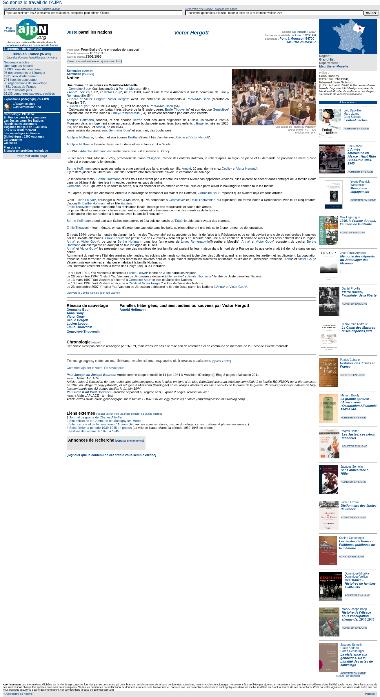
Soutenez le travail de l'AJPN (33, 2)
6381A (312, 31)
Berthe (137, 120)
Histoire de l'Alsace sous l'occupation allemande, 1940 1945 (358, 616)
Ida (69, 127)
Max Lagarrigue (350, 217)
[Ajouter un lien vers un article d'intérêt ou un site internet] (129, 413)
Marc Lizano (351, 113)
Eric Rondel (355, 146)
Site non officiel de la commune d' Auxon (98, 424)
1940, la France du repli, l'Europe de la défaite (358, 222)
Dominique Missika (357, 573)
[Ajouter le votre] (221, 361)
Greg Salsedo (352, 116)
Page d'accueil (9, 29)
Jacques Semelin (352, 466)
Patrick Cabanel (350, 359)
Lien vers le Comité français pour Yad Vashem (93, 292)
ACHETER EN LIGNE (356, 128)
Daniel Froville (351, 288)
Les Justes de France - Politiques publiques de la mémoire (357, 544)
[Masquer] (87, 74)
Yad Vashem (299, 31)
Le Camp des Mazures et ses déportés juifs (358, 329)
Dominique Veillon (356, 576)
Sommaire (74, 70)
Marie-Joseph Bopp (354, 609)
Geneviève (220, 109)
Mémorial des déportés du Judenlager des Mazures (357, 260)
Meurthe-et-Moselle (333, 66)
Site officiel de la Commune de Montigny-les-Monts (105, 420)
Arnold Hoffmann (132, 309)
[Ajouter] (96, 342)
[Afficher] (86, 70)
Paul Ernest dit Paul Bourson (89, 392)
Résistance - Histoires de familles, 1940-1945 (361, 583)
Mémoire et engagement (359, 189)
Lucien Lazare (350, 502)
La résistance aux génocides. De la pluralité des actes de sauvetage (356, 660)
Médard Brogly (350, 395)
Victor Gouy (112, 92)
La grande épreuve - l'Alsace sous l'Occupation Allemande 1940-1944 (359, 404)
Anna (72, 92)
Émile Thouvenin (177, 109)
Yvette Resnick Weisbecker (360, 183)
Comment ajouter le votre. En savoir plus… (97, 367)
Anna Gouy (75, 313)
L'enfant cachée (355, 120)
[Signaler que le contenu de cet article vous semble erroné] (111, 455)
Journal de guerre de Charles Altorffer (95, 417)
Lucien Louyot (79, 106)
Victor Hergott (94, 99)
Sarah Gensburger (352, 651)
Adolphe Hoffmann (80, 120)
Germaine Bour (79, 88)
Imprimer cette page (32, 156)
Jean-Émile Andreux (353, 253)
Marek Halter (350, 431)
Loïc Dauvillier (352, 110)
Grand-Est (326, 59)
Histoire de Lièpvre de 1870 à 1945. (94, 431)
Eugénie (202, 123)
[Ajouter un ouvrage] (348, 675)
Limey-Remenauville (125, 113)
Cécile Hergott (77, 320)
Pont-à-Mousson (130, 88)
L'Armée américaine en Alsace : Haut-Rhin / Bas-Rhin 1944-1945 (362, 156)
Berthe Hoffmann (79, 168)
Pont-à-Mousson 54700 (296, 38)
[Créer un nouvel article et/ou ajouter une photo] (94, 61)
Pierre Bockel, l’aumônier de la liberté (359, 293)
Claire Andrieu (349, 648)
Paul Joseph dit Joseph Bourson (91, 374)
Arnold (100, 127)
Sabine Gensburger (351, 537)
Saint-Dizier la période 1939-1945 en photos (100, 427)
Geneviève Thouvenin (83, 331)
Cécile (73, 99)
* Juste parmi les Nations (17, 693)
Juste (72, 32)
